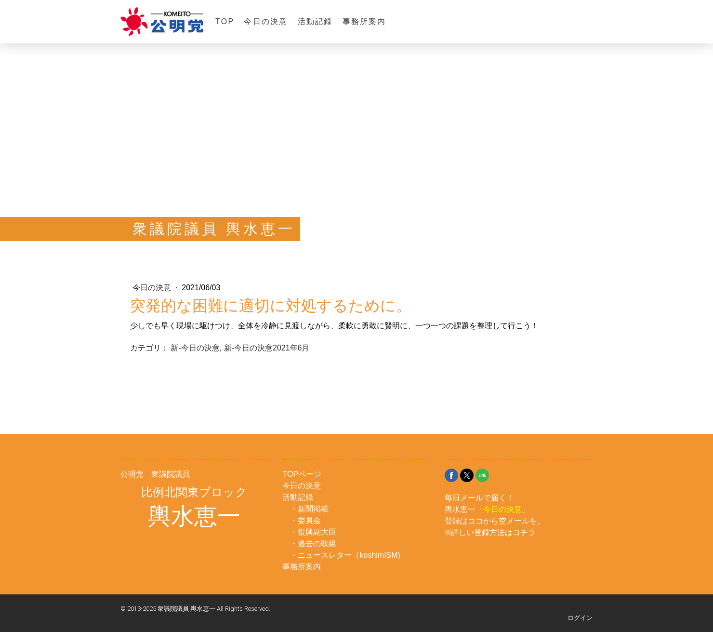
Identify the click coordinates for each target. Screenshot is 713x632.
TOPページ (301, 474)
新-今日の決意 (195, 348)
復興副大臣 (317, 532)
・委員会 (305, 520)
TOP (224, 21)
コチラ (524, 532)
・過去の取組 (313, 543)
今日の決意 (266, 21)
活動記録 (315, 21)
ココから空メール (498, 521)
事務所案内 (364, 21)
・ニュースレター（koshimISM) (345, 555)
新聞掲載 (313, 509)
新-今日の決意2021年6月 (267, 348)
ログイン (580, 617)
